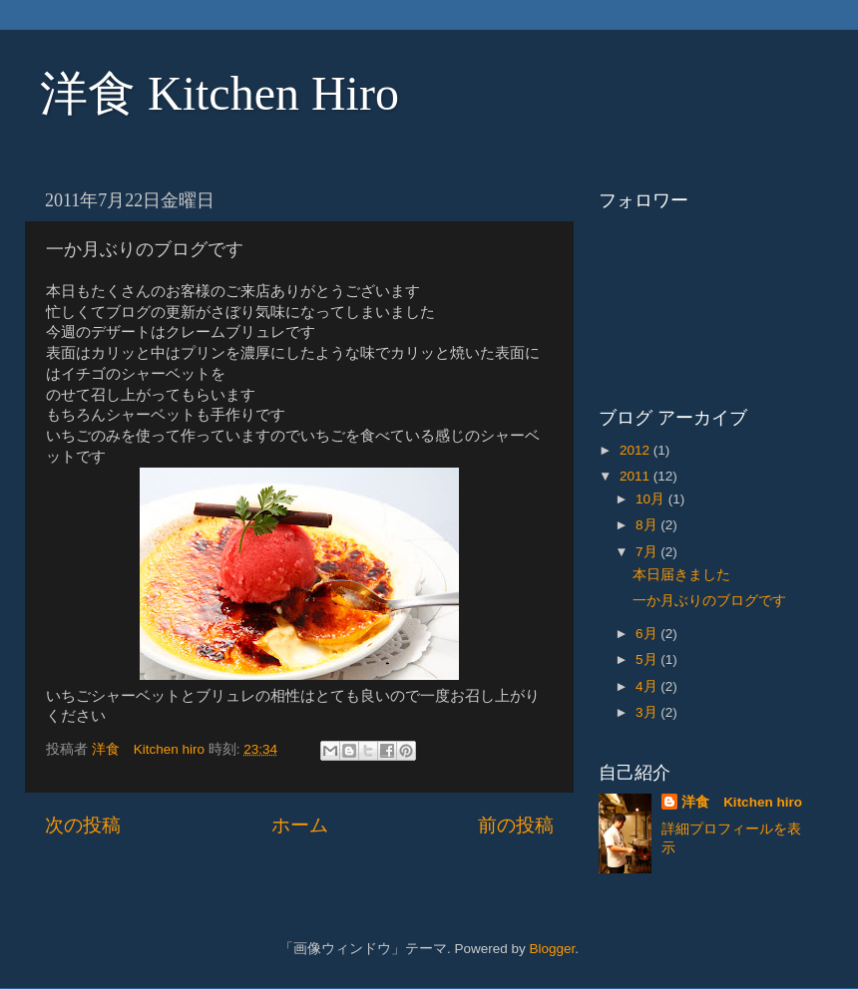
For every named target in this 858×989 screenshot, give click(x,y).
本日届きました (681, 574)
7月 (648, 551)
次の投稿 (83, 825)
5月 (648, 659)
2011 (636, 476)
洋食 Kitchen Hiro (219, 93)
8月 (648, 524)
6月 (648, 633)
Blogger (552, 948)
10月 (652, 499)
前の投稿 (516, 825)
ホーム (299, 825)
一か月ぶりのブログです (709, 600)
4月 (648, 686)
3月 (648, 712)
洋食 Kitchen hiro (741, 802)
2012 (636, 450)
